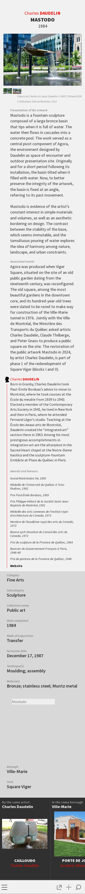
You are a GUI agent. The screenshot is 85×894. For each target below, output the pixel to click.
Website (16, 566)
